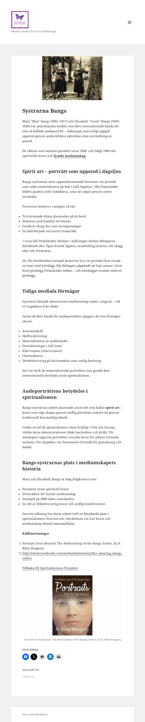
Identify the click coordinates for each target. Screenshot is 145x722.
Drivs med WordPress (35, 714)
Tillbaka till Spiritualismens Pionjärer (50, 568)
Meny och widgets (129, 26)
